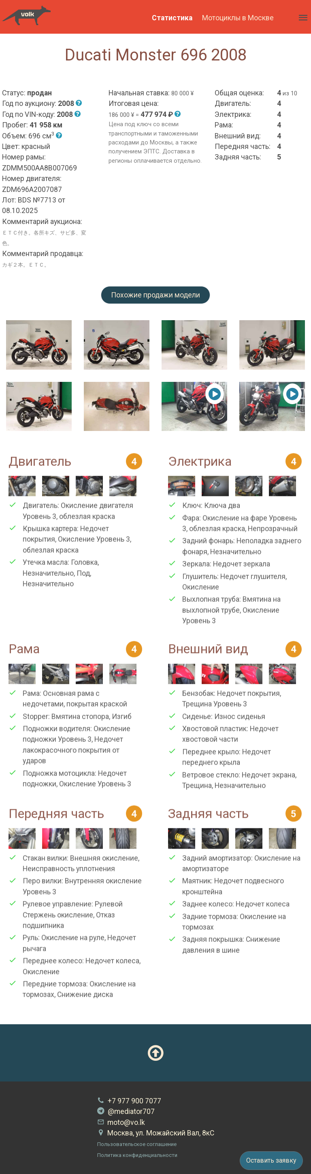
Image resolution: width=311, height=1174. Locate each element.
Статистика (172, 18)
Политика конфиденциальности (137, 1155)
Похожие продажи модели (155, 295)
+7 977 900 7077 (129, 1101)
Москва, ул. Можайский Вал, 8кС (155, 1133)
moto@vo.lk (121, 1122)
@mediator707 (126, 1111)
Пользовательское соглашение (137, 1144)
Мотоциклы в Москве (238, 18)
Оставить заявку (271, 1160)
